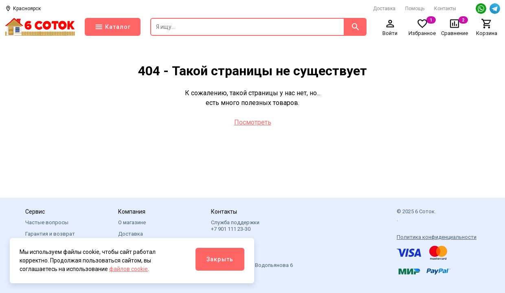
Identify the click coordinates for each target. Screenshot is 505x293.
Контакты (445, 8)
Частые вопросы (46, 222)
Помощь (414, 8)
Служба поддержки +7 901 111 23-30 (235, 225)
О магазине (132, 222)
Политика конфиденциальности (436, 237)
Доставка (384, 8)
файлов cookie (128, 269)
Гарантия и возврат (50, 234)
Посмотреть (252, 122)
